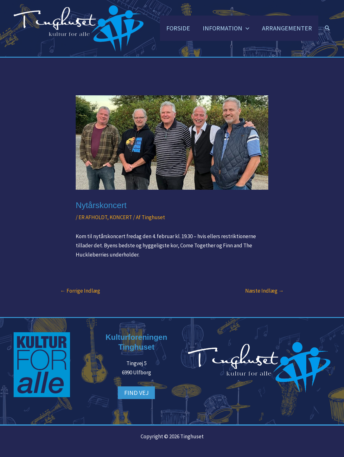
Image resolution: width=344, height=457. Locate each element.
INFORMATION (226, 28)
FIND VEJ (136, 393)
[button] (245, 28)
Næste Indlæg (264, 291)
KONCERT (121, 217)
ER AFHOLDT (93, 217)
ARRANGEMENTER (287, 28)
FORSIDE (178, 28)
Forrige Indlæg (80, 291)
